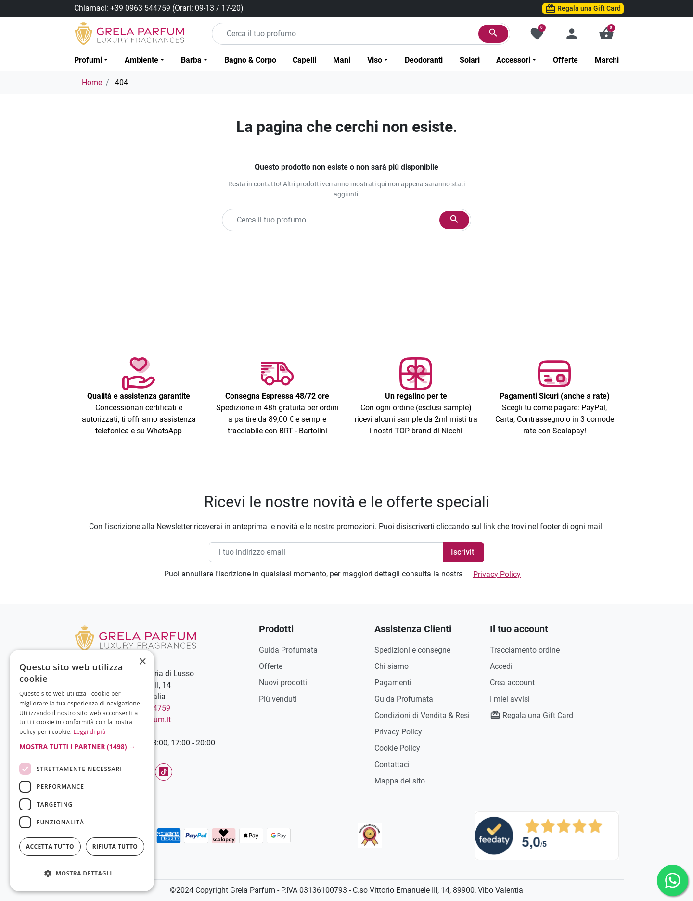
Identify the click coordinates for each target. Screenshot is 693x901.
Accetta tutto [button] (50, 846)
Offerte (270, 666)
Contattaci (392, 764)
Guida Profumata (288, 649)
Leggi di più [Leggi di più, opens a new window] (90, 732)
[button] (606, 33)
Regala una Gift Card (583, 8)
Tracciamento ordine (525, 649)
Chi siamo (391, 666)
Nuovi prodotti (283, 682)
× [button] (143, 662)
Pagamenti (392, 682)
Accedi (501, 666)
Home (92, 82)
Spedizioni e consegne (412, 649)
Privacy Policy (497, 574)
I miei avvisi (510, 699)
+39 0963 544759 (140, 8)
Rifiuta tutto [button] (115, 846)
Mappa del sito (399, 780)
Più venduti (278, 699)
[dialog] (82, 770)
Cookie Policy (397, 748)
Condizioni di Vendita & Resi (422, 715)
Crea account (512, 682)
